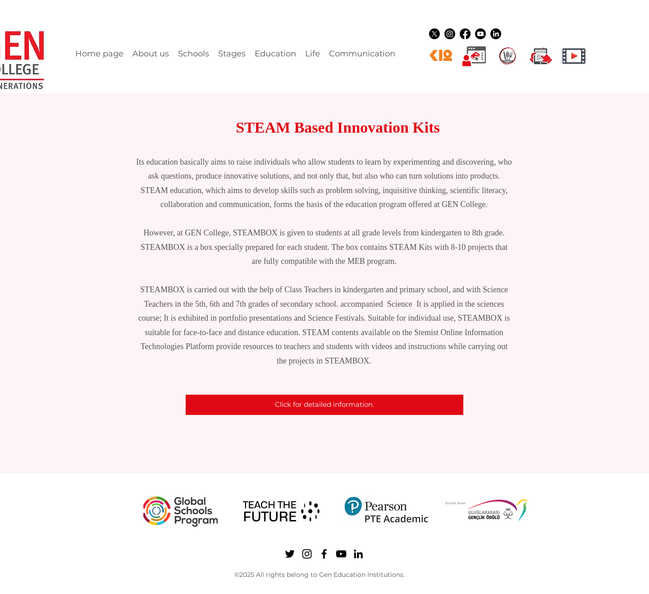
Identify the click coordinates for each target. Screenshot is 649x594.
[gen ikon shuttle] (541, 56)
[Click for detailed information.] (324, 405)
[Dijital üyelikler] (474, 56)
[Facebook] (465, 33)
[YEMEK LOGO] (507, 56)
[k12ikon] (440, 56)
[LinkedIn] (495, 33)
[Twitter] (434, 33)
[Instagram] (449, 33)
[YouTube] (480, 33)
